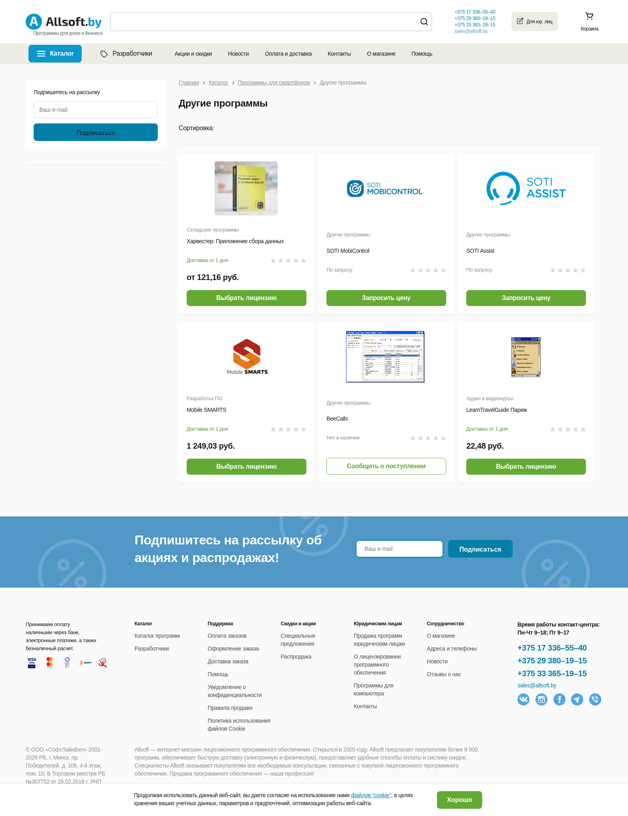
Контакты (339, 53)
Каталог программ (157, 636)
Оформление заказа (233, 648)
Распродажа (296, 656)
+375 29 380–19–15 (552, 660)
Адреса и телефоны (452, 648)
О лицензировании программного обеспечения (377, 664)
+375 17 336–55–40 (552, 647)
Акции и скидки (193, 53)
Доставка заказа (227, 661)
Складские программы (213, 230)
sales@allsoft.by (471, 31)
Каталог (62, 53)
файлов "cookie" (371, 795)
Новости (238, 53)
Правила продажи (229, 708)
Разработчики (125, 53)
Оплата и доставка (288, 53)
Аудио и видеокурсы (489, 398)
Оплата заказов (226, 636)
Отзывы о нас (444, 674)
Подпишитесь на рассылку (67, 92)
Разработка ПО (204, 398)
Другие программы (348, 235)
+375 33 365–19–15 (552, 673)
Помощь (421, 53)
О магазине (381, 53)
